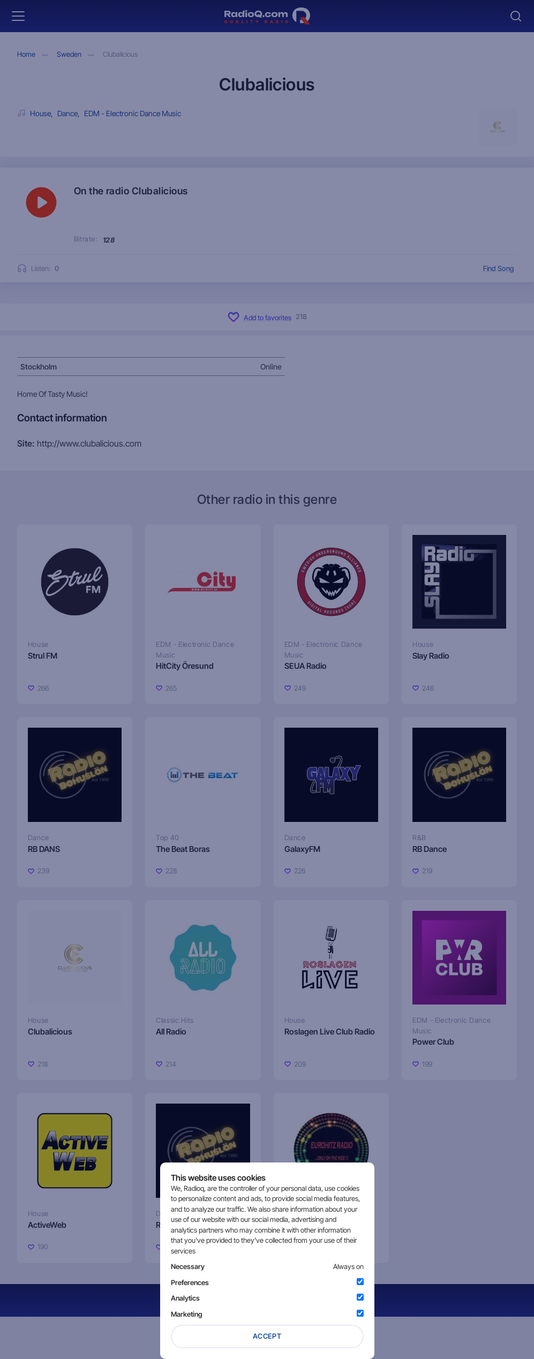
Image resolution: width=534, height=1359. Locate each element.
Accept (267, 1336)
